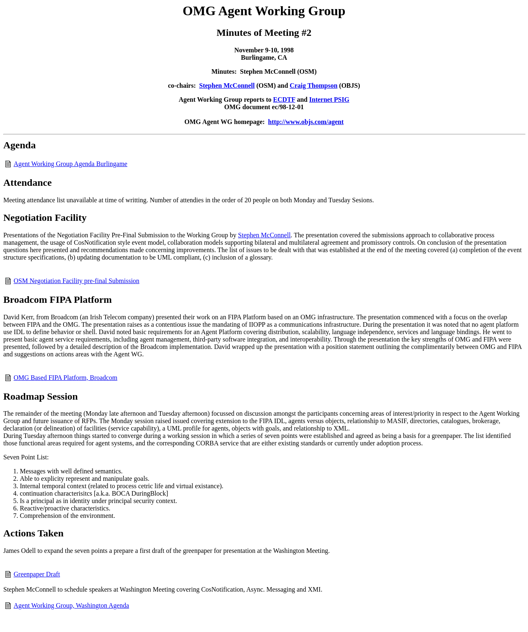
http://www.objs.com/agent (306, 121)
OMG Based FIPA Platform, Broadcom (65, 377)
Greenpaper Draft (37, 574)
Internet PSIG (329, 99)
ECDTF (284, 99)
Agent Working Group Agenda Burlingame (70, 163)
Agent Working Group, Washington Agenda (71, 605)
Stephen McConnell (227, 85)
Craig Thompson (313, 85)
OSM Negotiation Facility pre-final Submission (76, 280)
